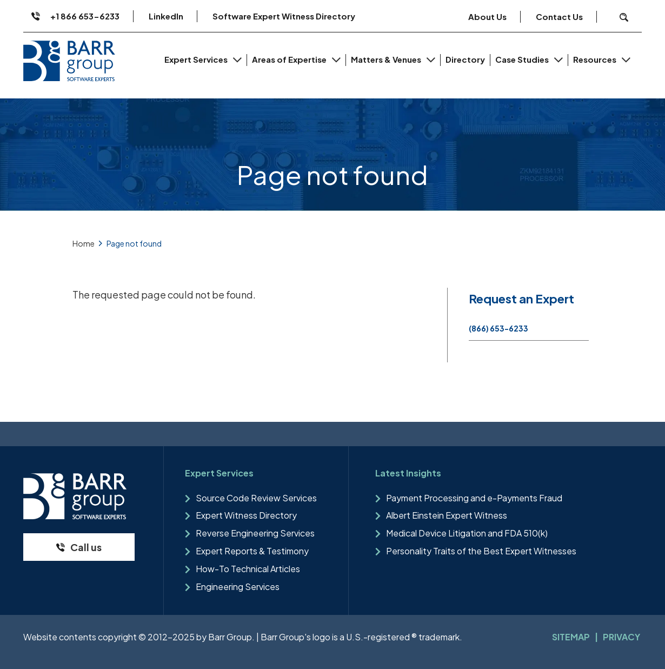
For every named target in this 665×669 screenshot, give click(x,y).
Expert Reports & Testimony (252, 551)
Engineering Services (238, 586)
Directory (465, 59)
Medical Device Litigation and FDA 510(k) (467, 533)
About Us (487, 16)
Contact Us (559, 16)
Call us (86, 547)
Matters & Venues (387, 59)
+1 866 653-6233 (84, 16)
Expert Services (196, 59)
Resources (595, 59)
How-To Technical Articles (248, 568)
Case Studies (522, 59)
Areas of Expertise (290, 59)
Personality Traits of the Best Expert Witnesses (481, 551)
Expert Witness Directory (246, 515)
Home (83, 243)
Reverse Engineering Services (255, 533)
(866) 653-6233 (498, 328)
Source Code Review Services (256, 498)
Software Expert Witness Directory (283, 16)
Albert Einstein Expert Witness (446, 515)
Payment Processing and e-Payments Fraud (474, 498)
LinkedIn (166, 16)
